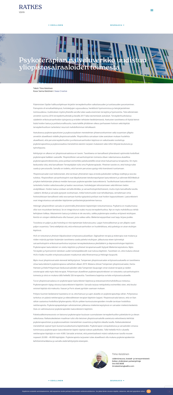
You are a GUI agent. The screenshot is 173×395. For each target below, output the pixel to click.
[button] (152, 10)
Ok (149, 391)
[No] (169, 391)
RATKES (30, 7)
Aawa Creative (61, 91)
